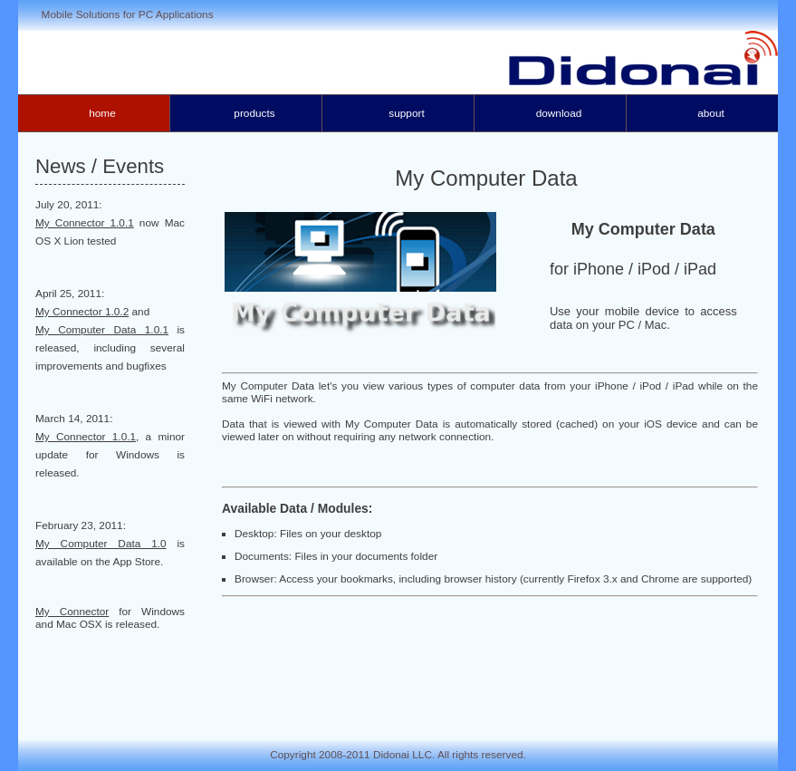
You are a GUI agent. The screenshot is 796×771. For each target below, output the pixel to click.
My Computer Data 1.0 (101, 543)
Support (406, 113)
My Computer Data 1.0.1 (101, 329)
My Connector (72, 611)
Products (254, 113)
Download (559, 113)
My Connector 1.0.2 (82, 311)
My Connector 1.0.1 (84, 223)
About (710, 113)
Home (102, 113)
